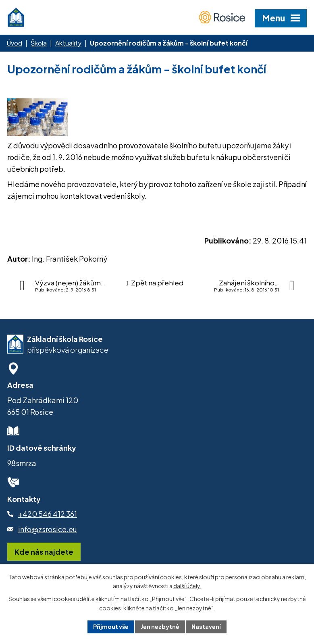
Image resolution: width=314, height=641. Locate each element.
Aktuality (68, 43)
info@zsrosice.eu (47, 529)
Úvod (14, 43)
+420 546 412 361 (47, 513)
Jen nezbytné (160, 626)
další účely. (187, 586)
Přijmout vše (111, 626)
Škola (39, 43)
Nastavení (206, 626)
